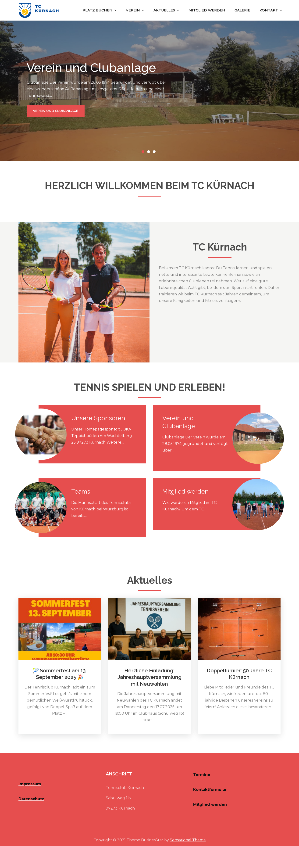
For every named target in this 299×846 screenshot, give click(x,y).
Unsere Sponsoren (98, 418)
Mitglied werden (207, 10)
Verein (133, 10)
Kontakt (269, 10)
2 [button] (149, 152)
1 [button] (144, 152)
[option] (149, 91)
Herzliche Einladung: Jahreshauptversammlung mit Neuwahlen (149, 677)
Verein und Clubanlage (55, 111)
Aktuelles (164, 10)
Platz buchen (97, 10)
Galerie (242, 10)
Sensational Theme (188, 840)
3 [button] (155, 152)
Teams (80, 491)
